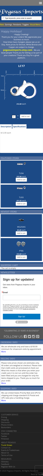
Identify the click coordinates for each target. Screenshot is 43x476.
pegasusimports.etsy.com (18, 49)
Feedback (5, 464)
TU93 (21, 197)
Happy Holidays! (11, 31)
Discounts (5, 422)
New (2, 24)
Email (5, 292)
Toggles (25, 24)
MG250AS (21, 227)
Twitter (4, 436)
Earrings (8, 24)
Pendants (17, 24)
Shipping (5, 420)
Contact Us (5, 447)
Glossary (4, 461)
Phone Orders (7, 425)
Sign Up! (21, 317)
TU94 (21, 173)
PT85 (21, 251)
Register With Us (8, 466)
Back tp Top (37, 474)
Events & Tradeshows (10, 450)
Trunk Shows (6, 445)
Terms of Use (6, 455)
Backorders (6, 427)
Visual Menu (35, 24)
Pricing (4, 417)
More (3, 351)
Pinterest (5, 439)
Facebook (5, 433)
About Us (5, 452)
